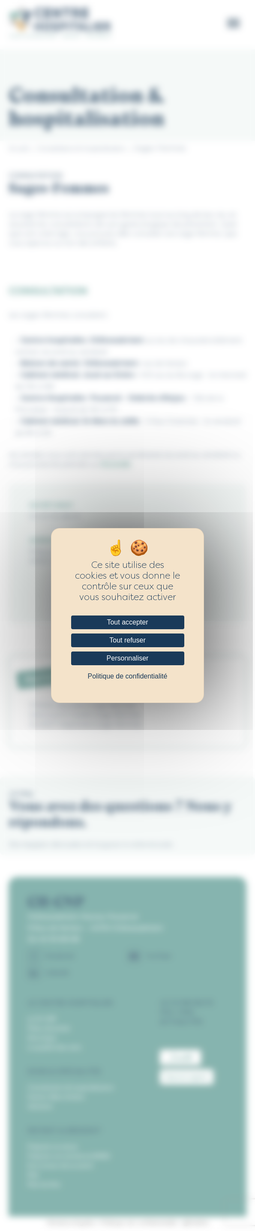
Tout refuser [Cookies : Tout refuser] (127, 640)
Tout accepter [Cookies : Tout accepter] (127, 622)
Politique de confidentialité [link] (128, 676)
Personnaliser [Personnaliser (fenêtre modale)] (128, 658)
